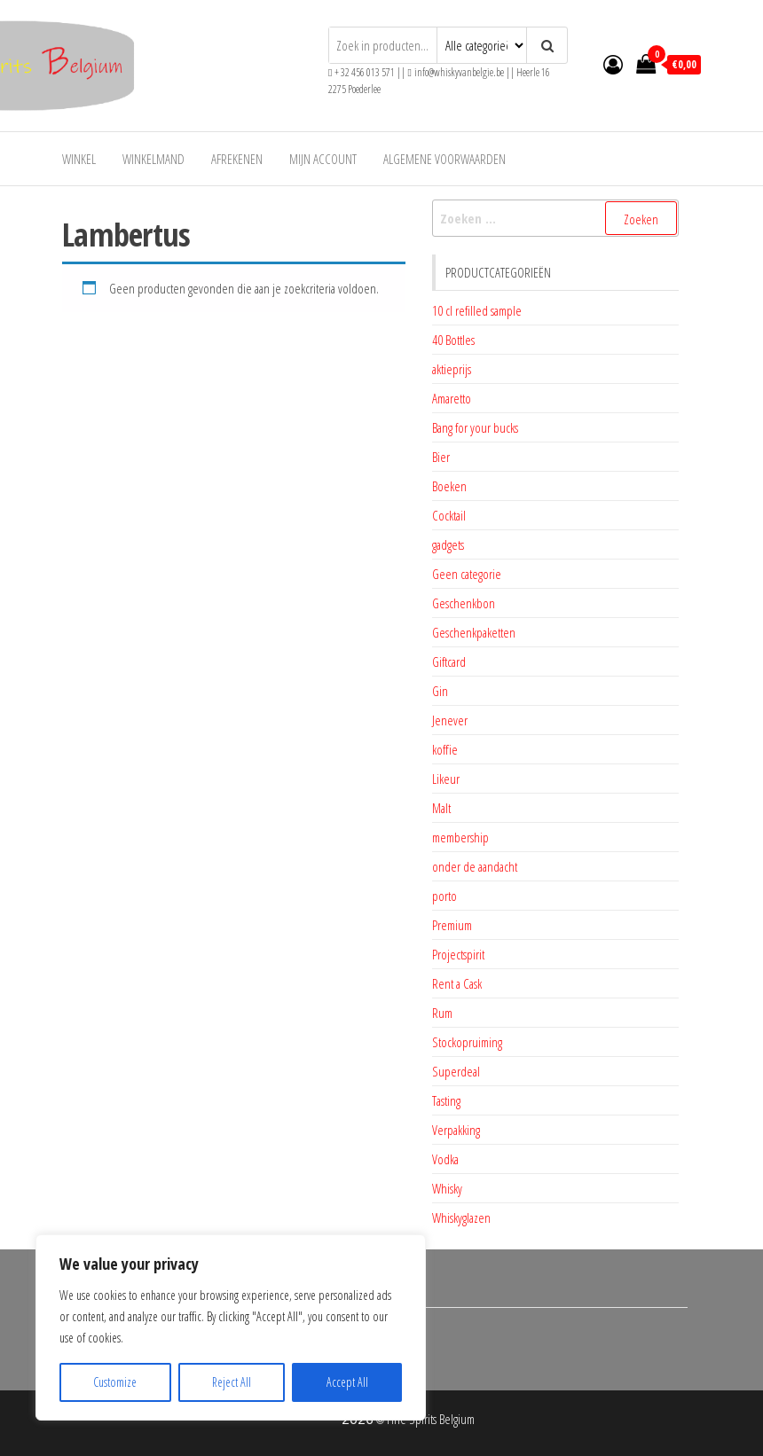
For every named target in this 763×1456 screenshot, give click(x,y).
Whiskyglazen (461, 1217)
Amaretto (451, 398)
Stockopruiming (467, 1042)
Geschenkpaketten (473, 632)
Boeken (449, 486)
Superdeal (456, 1071)
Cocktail (449, 515)
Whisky (447, 1188)
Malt (441, 808)
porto (444, 895)
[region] (230, 1327)
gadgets (448, 544)
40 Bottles (453, 339)
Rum (442, 1013)
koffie (445, 749)
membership (460, 837)
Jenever (450, 720)
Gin (440, 691)
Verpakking (456, 1130)
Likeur (446, 778)
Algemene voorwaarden (444, 159)
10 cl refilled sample (477, 310)
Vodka (445, 1159)
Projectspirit (458, 954)
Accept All (347, 1382)
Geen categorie (466, 574)
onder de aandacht (474, 866)
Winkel (79, 159)
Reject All (231, 1382)
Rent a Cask (457, 983)
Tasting (446, 1100)
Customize (115, 1382)
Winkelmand (153, 159)
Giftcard (449, 661)
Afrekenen (237, 159)
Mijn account (323, 159)
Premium (452, 925)
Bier (441, 457)
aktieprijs (451, 369)
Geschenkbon (463, 603)
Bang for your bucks (475, 427)
